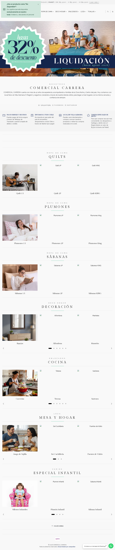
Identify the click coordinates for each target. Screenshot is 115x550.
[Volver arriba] (57, 526)
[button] (56, 72)
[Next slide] (111, 72)
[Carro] (113, 11)
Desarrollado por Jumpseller (66, 546)
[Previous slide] (3, 72)
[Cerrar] (38, 4)
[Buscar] (108, 11)
